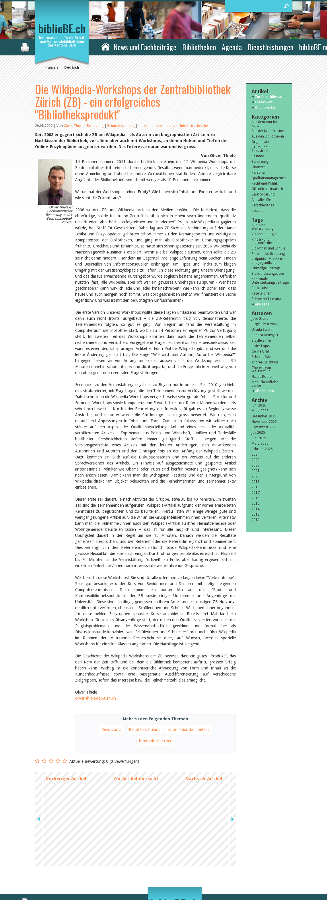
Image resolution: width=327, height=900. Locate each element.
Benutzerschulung (121, 126)
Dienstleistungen (270, 47)
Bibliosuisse (261, 288)
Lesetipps (259, 210)
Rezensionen (261, 293)
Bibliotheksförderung (268, 254)
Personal (259, 172)
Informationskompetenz (157, 126)
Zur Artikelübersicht (136, 778)
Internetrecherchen (195, 126)
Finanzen (259, 167)
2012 (256, 520)
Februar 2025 (262, 449)
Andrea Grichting (265, 362)
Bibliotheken (199, 47)
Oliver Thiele (73, 126)
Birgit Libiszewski (265, 324)
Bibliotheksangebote (268, 273)
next (232, 778)
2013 (256, 514)
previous (39, 778)
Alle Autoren (264, 391)
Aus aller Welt (262, 200)
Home (105, 46)
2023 (256, 460)
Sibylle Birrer (261, 340)
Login (224, 874)
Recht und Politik (265, 183)
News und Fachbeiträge (145, 47)
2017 (256, 492)
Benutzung (95, 126)
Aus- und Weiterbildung (262, 226)
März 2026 (260, 411)
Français (51, 67)
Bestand (258, 156)
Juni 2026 (259, 405)
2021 (256, 471)
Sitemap (227, 868)
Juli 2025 (258, 432)
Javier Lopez (261, 346)
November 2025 (264, 421)
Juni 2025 (259, 438)
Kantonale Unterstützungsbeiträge (269, 280)
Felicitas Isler (262, 357)
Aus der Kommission (268, 131)
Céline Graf (260, 351)
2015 (256, 503)
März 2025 (260, 443)
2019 (256, 481)
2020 (256, 476)
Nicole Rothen (262, 376)
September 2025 (264, 427)
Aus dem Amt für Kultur (265, 123)
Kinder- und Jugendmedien (263, 241)
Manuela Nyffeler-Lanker (265, 383)
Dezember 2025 (264, 416)
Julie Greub (260, 318)
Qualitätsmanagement (269, 178)
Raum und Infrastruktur (262, 149)
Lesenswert (263, 102)
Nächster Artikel (203, 778)
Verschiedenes (263, 205)
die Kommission (60, 862)
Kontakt (227, 856)
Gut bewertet (265, 107)
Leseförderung (263, 194)
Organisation (262, 142)
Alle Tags (262, 304)
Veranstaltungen (264, 234)
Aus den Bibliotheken (268, 136)
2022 (256, 465)
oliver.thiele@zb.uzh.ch (95, 698)
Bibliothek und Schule (268, 248)
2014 (256, 509)
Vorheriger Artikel (66, 778)
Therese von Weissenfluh (261, 369)
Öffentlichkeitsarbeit (267, 189)
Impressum (229, 862)
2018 (256, 487)
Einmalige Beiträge (266, 268)
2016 (256, 498)
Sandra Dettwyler (265, 335)
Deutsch (71, 67)
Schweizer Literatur (267, 299)
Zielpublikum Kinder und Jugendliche (267, 261)
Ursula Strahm (263, 329)
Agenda (232, 47)
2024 (256, 454)
